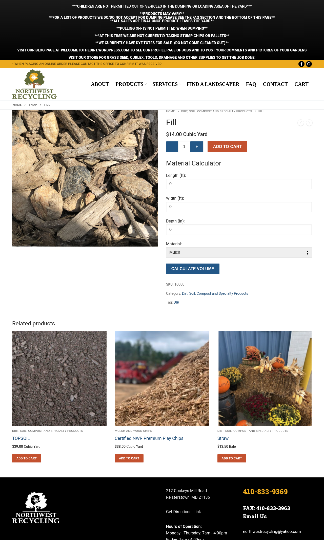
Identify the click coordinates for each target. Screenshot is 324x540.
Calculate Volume (192, 235)
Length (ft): (176, 141)
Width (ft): (175, 164)
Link (197, 478)
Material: (174, 210)
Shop (33, 71)
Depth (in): (175, 187)
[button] (149, 84)
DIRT (177, 269)
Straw (223, 404)
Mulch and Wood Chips (133, 397)
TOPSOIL (21, 404)
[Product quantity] (184, 113)
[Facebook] (301, 30)
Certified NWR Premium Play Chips (149, 404)
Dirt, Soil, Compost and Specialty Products (216, 78)
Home (17, 71)
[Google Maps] (309, 30)
